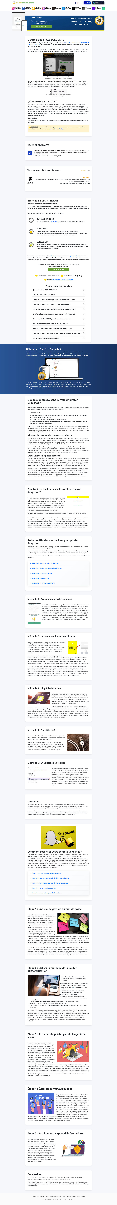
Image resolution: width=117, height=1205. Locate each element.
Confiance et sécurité (38, 1196)
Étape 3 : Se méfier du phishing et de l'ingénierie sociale (50, 883)
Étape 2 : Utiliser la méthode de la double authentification (50, 878)
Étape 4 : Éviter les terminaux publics (44, 888)
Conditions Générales (68, 1200)
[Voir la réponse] (83, 290)
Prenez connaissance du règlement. (57, 129)
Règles (83, 1196)
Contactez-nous (55, 256)
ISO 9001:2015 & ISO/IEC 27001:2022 (62, 280)
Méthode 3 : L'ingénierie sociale (42, 573)
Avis (78, 1196)
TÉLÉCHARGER (55, 222)
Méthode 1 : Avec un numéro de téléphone (45, 563)
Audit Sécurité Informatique (53, 1196)
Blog (64, 1196)
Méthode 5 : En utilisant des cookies (43, 583)
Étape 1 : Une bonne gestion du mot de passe (46, 873)
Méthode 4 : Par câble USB (40, 578)
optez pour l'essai (75, 256)
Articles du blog (71, 1196)
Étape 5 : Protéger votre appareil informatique (47, 893)
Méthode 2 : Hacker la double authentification (47, 568)
